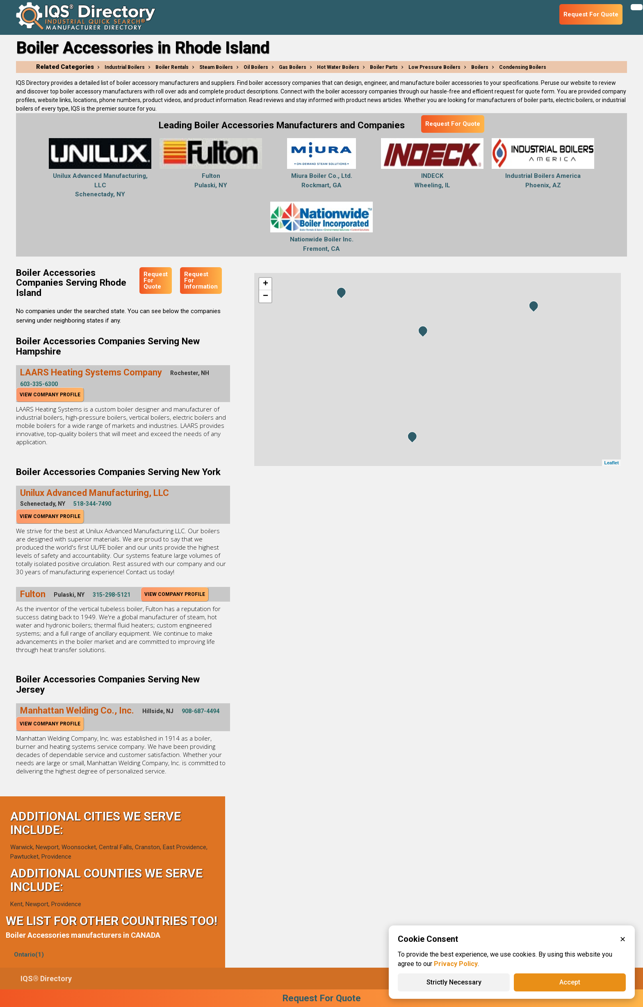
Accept (569, 982)
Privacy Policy (456, 964)
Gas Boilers (292, 67)
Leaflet (611, 462)
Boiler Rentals (172, 67)
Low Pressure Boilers (434, 67)
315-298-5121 (111, 594)
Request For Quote (452, 123)
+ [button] (265, 284)
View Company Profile (50, 395)
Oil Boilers (256, 67)
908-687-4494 (200, 711)
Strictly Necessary (453, 982)
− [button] (265, 296)
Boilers (479, 67)
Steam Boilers (216, 67)
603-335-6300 (39, 384)
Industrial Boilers (125, 67)
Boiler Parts (384, 67)
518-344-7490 (92, 503)
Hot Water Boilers (338, 67)
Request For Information (201, 280)
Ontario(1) (29, 954)
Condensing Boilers (522, 67)
